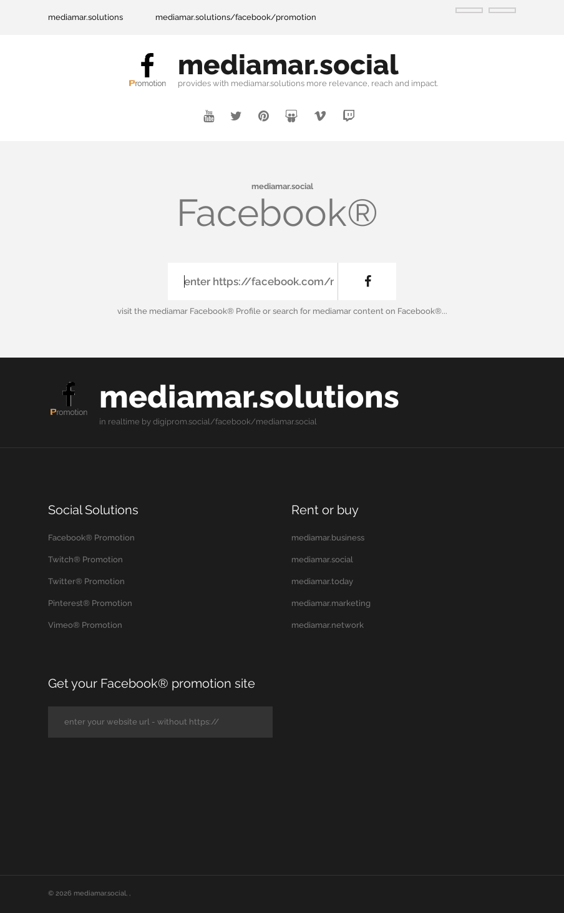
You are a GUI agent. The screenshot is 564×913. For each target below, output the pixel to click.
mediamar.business (327, 537)
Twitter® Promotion (86, 581)
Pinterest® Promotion (90, 603)
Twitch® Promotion (85, 559)
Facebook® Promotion (91, 537)
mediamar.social (288, 65)
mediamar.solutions (85, 17)
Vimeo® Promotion (85, 625)
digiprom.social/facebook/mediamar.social (235, 421)
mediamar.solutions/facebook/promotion (235, 17)
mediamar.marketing (331, 603)
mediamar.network (327, 625)
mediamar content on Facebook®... (380, 311)
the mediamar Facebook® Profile (197, 311)
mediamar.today (322, 581)
